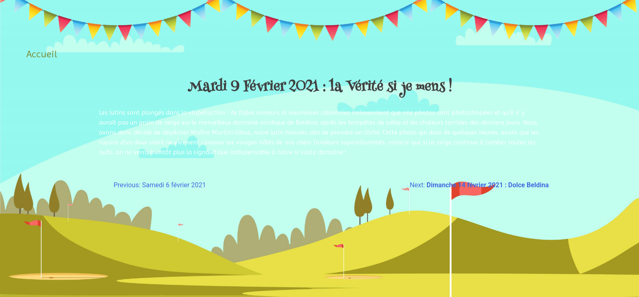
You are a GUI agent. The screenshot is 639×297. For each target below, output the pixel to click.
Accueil (41, 54)
